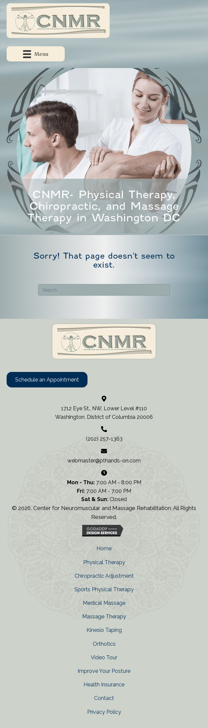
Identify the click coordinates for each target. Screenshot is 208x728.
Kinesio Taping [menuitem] (104, 630)
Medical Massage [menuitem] (104, 603)
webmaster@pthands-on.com (104, 460)
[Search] (104, 290)
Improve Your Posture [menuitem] (104, 671)
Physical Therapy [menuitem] (104, 562)
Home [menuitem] (104, 548)
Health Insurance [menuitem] (104, 684)
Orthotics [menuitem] (104, 644)
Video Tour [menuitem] (104, 657)
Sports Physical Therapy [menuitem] (104, 589)
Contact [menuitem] (104, 698)
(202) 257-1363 (104, 439)
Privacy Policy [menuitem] (104, 712)
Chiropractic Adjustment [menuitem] (104, 576)
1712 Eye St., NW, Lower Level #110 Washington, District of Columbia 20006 (104, 412)
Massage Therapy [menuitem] (104, 616)
